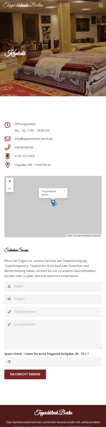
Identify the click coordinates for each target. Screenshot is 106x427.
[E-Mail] (53, 299)
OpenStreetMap (83, 235)
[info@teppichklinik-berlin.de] (9, 139)
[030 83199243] (9, 147)
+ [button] (9, 181)
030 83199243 (24, 147)
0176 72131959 (25, 156)
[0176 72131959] (9, 156)
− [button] (9, 188)
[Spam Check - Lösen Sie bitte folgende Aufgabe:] (53, 361)
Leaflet (69, 235)
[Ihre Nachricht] (53, 334)
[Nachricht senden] (25, 374)
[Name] (53, 286)
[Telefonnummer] (53, 312)
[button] (100, 5)
